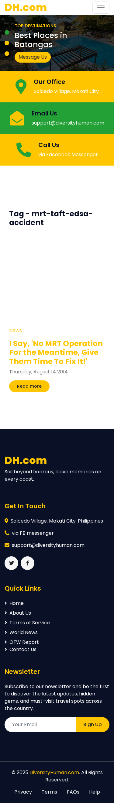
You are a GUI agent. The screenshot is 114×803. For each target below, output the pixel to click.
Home (14, 603)
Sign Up (92, 724)
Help (94, 791)
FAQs (73, 791)
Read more (29, 386)
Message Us (33, 56)
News (15, 330)
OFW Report (22, 642)
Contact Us (20, 649)
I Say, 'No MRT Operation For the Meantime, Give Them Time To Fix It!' (56, 352)
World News (21, 632)
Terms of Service (27, 622)
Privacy (23, 791)
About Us (18, 612)
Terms (49, 791)
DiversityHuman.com (54, 772)
